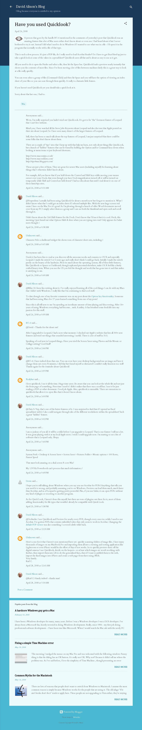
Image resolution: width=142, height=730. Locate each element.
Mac (23, 104)
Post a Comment (25, 589)
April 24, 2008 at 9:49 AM (37, 275)
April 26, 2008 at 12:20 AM (38, 529)
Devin (28, 481)
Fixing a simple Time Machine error (34, 643)
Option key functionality (102, 296)
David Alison (32, 196)
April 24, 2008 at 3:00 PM (37, 396)
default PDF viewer (34, 524)
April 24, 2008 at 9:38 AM (37, 227)
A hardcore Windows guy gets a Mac (34, 610)
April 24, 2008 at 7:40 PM (37, 441)
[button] (125, 24)
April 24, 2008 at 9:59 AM (37, 314)
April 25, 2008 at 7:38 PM (37, 506)
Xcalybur (30, 379)
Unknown (31, 235)
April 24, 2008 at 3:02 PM (37, 419)
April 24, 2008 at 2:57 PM (37, 371)
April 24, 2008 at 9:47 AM (37, 244)
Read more (120, 634)
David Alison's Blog (30, 6)
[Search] (131, 7)
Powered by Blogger (71, 712)
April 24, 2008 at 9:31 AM (37, 188)
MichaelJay (76, 717)
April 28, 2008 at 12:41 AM (38, 565)
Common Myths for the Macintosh (33, 675)
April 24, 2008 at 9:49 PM (37, 472)
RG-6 (28, 323)
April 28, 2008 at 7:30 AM (37, 582)
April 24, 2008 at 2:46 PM (37, 348)
